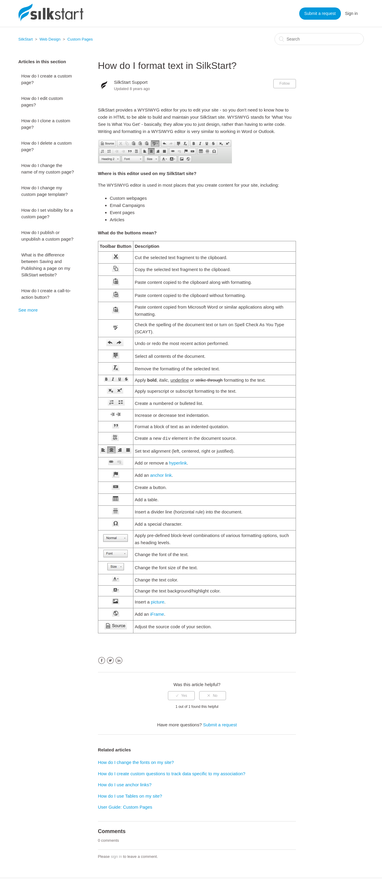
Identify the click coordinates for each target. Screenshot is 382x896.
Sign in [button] (351, 13)
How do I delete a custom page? (46, 146)
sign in (116, 856)
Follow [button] (285, 83)
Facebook (101, 660)
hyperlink (178, 462)
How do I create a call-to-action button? (46, 294)
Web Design (50, 39)
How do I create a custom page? (46, 79)
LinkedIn (119, 660)
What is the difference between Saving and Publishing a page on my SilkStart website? (45, 265)
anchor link (161, 475)
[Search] (319, 39)
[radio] (181, 695)
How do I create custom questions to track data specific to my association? (171, 773)
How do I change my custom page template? (44, 191)
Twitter (110, 660)
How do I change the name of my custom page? (47, 169)
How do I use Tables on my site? (130, 795)
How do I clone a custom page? (45, 124)
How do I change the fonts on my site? (136, 762)
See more (28, 309)
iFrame (157, 614)
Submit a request (320, 13)
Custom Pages (80, 39)
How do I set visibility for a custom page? (47, 213)
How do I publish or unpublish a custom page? (47, 236)
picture (157, 601)
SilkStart (25, 39)
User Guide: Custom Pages (125, 807)
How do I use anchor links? (125, 784)
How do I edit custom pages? (42, 102)
